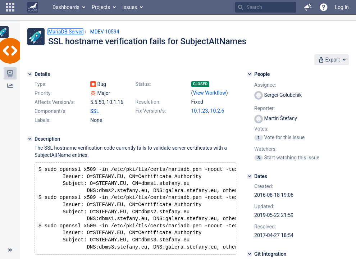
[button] (10, 7)
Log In (342, 7)
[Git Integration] (249, 253)
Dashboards (66, 7)
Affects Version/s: (55, 102)
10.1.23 (199, 111)
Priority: (43, 93)
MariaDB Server (65, 32)
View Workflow (209, 93)
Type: (40, 84)
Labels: (42, 120)
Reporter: (264, 108)
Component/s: (51, 111)
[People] (249, 74)
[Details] (29, 74)
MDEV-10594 (104, 32)
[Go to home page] (33, 7)
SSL (94, 111)
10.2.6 (217, 111)
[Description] (29, 138)
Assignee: (265, 85)
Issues (129, 7)
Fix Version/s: (151, 111)
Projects (101, 7)
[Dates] (249, 176)
